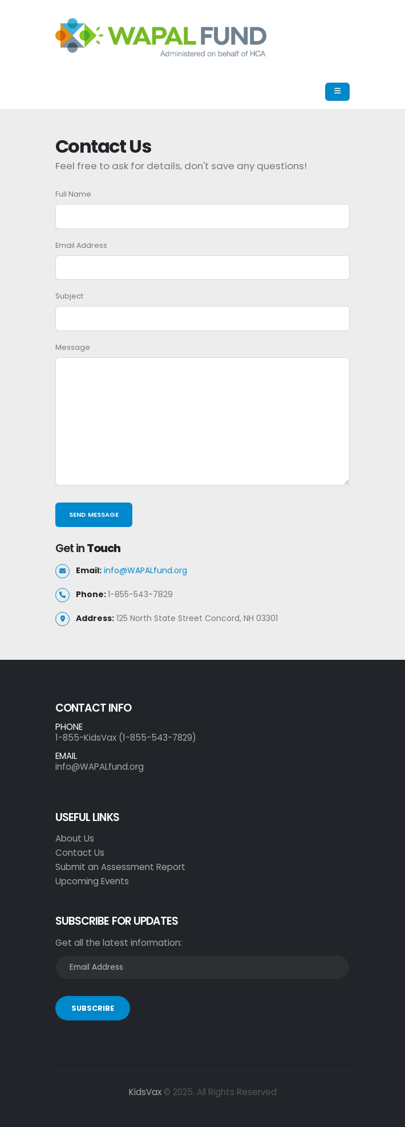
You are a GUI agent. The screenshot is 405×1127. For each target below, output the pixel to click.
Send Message (94, 514)
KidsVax (145, 1092)
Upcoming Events (92, 881)
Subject (69, 296)
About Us (74, 838)
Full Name (73, 194)
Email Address (81, 245)
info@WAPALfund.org (145, 570)
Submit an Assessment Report (120, 867)
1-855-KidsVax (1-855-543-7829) (125, 738)
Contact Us (79, 853)
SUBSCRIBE (92, 1008)
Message (72, 347)
